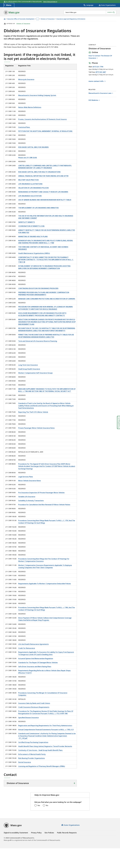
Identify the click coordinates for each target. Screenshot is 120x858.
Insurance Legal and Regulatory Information (70, 19)
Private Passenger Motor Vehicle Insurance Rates (36, 428)
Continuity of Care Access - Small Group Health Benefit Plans (40, 750)
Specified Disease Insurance (28, 718)
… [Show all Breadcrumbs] (37, 19)
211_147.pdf (23, 738)
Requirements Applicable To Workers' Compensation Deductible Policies (44, 584)
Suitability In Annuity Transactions (31, 501)
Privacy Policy (36, 833)
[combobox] (90, 12)
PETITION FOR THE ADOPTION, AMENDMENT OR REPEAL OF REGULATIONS (45, 131)
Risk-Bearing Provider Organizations (31, 758)
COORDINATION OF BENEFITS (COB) (31, 226)
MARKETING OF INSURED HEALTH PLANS (33, 236)
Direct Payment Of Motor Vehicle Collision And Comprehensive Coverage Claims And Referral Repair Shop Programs (45, 619)
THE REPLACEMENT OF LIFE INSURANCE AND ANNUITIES (38, 208)
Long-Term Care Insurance (28, 365)
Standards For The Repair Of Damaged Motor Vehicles (38, 662)
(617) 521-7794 (98, 66)
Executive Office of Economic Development (20, 19)
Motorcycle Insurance (26, 79)
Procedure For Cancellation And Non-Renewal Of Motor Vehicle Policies (44, 505)
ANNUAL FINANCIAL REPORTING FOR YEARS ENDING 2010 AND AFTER (43, 176)
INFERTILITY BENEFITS (26, 222)
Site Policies (49, 833)
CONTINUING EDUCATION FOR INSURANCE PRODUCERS (38, 288)
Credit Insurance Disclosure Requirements (33, 707)
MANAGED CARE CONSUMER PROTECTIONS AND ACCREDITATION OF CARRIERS (46, 299)
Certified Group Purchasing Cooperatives (33, 742)
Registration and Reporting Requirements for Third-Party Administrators (45, 725)
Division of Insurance (47, 19)
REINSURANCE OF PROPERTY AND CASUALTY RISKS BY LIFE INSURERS (43, 192)
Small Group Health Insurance (29, 369)
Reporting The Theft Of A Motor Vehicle (33, 412)
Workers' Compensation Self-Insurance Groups (35, 373)
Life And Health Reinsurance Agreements (33, 644)
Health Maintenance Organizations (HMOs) (34, 253)
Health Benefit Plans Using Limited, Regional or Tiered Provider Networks (45, 746)
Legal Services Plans (25, 477)
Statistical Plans (24, 127)
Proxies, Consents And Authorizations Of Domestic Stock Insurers (42, 119)
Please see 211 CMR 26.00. (27, 158)
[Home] (4, 19)
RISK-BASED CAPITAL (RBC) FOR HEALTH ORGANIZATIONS (39, 172)
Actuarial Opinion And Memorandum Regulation (35, 658)
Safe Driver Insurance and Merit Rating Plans (34, 667)
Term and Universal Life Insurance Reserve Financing (37, 341)
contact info (96, 81)
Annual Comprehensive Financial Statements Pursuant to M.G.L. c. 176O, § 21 (46, 730)
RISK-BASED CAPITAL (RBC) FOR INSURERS (33, 147)
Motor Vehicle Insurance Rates (29, 481)
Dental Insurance (24, 762)
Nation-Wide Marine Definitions (29, 107)
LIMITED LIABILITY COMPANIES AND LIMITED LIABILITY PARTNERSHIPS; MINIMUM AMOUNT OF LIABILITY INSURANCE (45, 167)
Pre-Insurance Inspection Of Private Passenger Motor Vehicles (41, 493)
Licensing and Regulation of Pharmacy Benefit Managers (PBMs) (41, 766)
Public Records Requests (67, 833)
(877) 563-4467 (100, 72)
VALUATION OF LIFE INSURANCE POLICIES (33, 188)
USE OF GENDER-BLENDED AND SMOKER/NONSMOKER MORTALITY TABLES (44, 200)
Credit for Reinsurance (26, 648)
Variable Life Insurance (26, 497)
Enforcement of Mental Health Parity (32, 754)
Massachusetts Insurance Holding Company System (37, 95)
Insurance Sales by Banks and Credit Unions (34, 703)
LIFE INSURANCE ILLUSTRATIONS (30, 184)
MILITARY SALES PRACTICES (28, 180)
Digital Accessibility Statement (16, 833)
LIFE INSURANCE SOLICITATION (30, 196)
